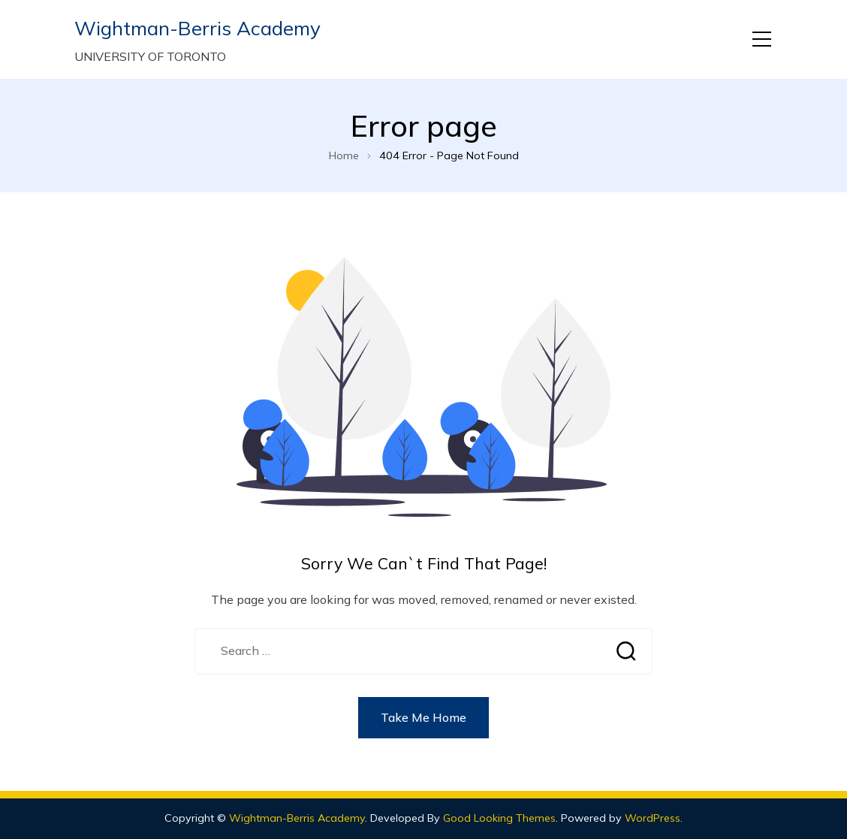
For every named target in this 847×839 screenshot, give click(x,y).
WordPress (652, 818)
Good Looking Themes (499, 818)
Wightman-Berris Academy (197, 28)
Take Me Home (423, 717)
